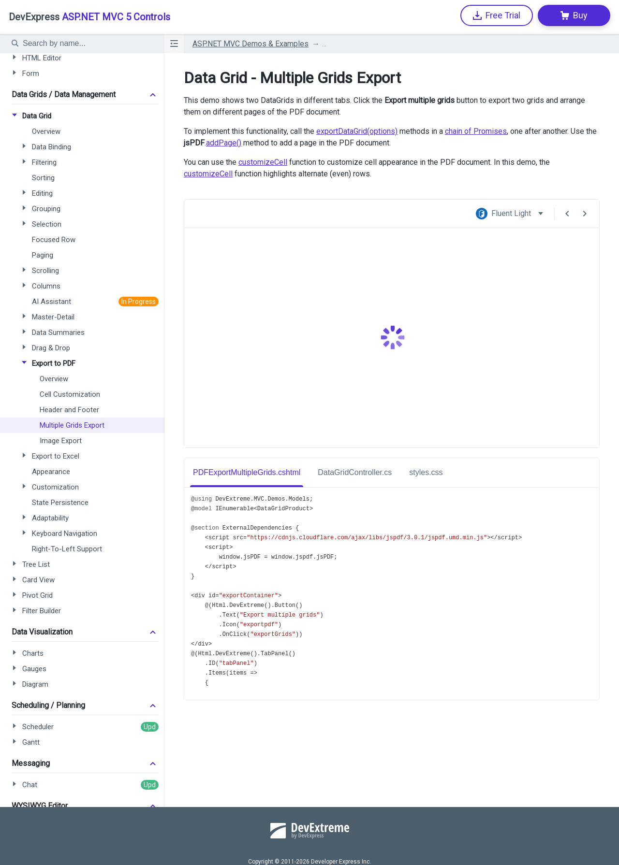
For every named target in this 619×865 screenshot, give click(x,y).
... (324, 43)
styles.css (425, 472)
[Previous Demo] (567, 213)
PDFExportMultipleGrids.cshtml (246, 472)
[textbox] (87, 43)
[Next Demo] (584, 213)
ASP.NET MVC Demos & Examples (250, 43)
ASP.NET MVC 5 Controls (89, 17)
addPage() (223, 142)
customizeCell (262, 162)
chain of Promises (476, 131)
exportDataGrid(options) (357, 131)
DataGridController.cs (355, 472)
